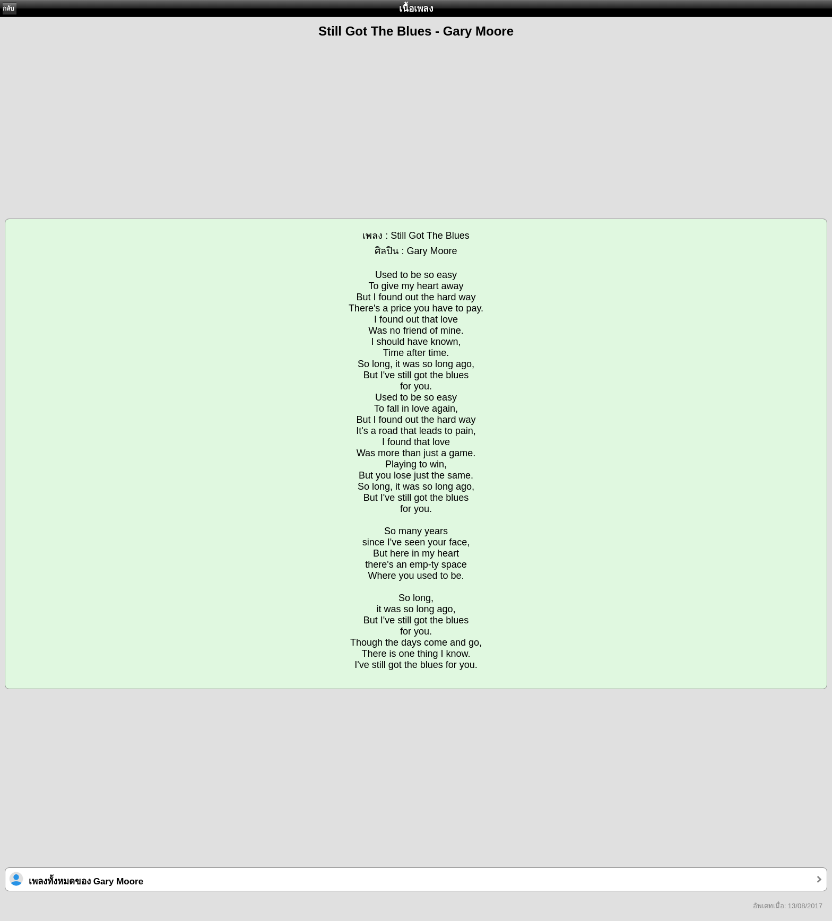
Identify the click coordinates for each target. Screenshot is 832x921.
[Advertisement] (416, 122)
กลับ (8, 8)
